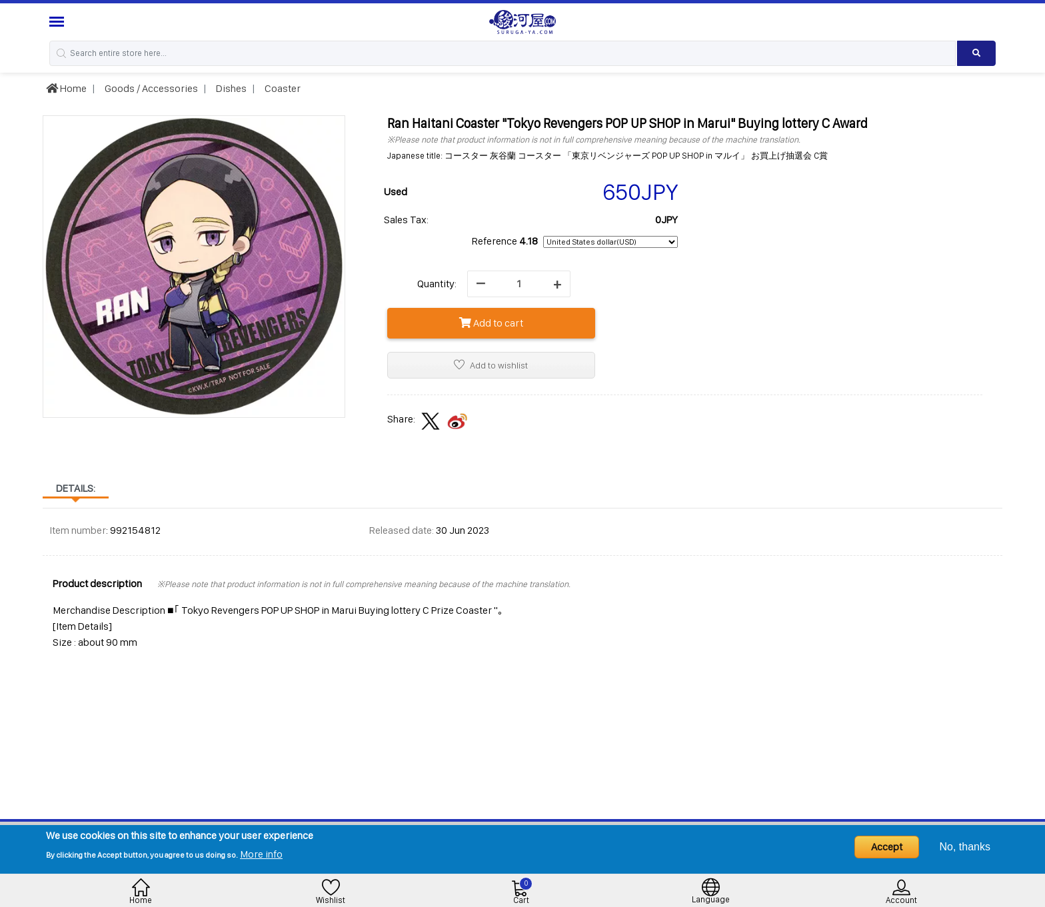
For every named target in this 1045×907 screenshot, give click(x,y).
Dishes (230, 88)
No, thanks (965, 846)
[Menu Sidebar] (58, 22)
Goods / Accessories (150, 88)
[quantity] (518, 284)
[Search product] (976, 53)
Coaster (282, 88)
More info (261, 854)
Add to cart (491, 323)
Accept (886, 846)
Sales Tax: (406, 219)
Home (66, 88)
